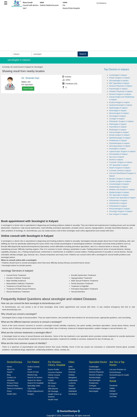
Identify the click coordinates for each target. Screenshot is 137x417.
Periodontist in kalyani (118, 206)
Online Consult (33, 367)
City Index (31, 388)
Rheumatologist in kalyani (119, 209)
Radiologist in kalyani (117, 130)
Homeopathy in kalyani (118, 154)
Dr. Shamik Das (30, 78)
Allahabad (72, 391)
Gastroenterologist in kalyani (120, 105)
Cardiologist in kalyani (118, 75)
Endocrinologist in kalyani (119, 102)
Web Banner (53, 389)
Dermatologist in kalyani (118, 81)
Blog (9, 375)
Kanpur (71, 386)
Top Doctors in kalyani (116, 69)
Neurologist (93, 391)
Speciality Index (33, 386)
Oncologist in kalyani (117, 116)
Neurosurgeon (94, 369)
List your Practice (55, 372)
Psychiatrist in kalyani (118, 127)
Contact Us (11, 377)
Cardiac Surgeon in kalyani (120, 181)
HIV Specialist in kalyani (119, 195)
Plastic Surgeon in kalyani (119, 78)
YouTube (113, 396)
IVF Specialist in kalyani (118, 165)
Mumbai (71, 369)
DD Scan (51, 386)
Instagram (113, 394)
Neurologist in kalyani (117, 110)
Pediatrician (93, 383)
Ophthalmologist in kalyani (119, 138)
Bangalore (72, 377)
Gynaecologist (94, 377)
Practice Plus (53, 378)
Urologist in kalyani (116, 119)
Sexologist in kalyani (117, 149)
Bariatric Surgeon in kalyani (120, 179)
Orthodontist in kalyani (118, 200)
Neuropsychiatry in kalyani (119, 146)
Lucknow (72, 383)
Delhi (70, 367)
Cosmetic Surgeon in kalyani (120, 162)
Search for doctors (34, 377)
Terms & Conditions (15, 388)
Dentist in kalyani (116, 160)
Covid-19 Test (33, 372)
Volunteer (11, 380)
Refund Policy (12, 386)
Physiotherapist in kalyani (119, 143)
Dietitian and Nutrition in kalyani (122, 190)
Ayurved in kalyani (116, 157)
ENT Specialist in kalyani (119, 83)
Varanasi (72, 388)
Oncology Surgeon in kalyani (120, 211)
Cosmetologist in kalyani (119, 184)
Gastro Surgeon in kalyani (119, 168)
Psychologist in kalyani (118, 89)
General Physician (96, 372)
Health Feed (53, 400)
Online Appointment (35, 391)
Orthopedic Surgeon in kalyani (121, 121)
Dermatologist (94, 380)
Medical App (32, 375)
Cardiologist (94, 367)
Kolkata (71, 375)
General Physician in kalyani (120, 86)
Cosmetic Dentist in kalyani (120, 171)
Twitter (112, 388)
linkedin (112, 391)
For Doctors (102, 3)
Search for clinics (34, 380)
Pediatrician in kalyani (118, 140)
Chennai (71, 372)
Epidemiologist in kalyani (119, 192)
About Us (10, 369)
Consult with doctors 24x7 (31, 5)
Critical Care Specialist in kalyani (122, 198)
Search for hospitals (35, 383)
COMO (51, 380)
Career (10, 372)
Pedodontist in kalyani (118, 203)
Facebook (113, 386)
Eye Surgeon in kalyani (118, 214)
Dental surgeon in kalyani (119, 135)
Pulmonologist (94, 388)
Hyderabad (72, 380)
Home (9, 367)
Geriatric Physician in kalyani (120, 91)
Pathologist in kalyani (117, 124)
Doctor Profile (53, 369)
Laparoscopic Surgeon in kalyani (122, 151)
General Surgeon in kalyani (120, 94)
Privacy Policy (12, 383)
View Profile (28, 88)
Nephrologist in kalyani (118, 108)
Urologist (92, 386)
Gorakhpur (72, 394)
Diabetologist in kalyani (118, 187)
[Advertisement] (68, 30)
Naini (29, 369)
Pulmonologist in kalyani (119, 132)
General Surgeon (96, 375)
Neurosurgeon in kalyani (119, 113)
